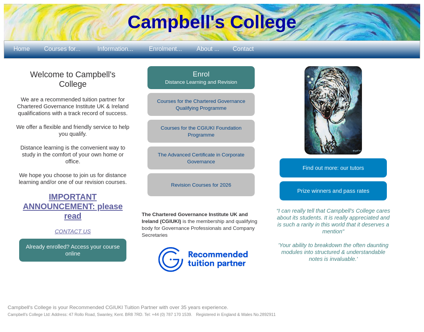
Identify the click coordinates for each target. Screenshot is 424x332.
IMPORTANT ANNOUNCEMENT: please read (73, 206)
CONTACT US (73, 231)
